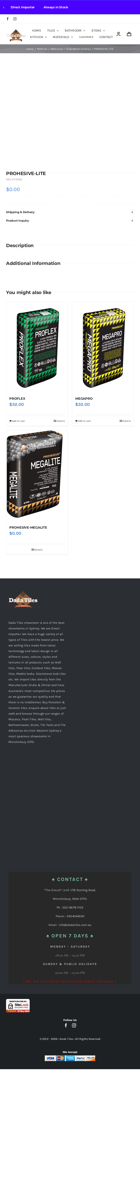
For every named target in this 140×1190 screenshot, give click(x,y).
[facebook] (7, 18)
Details (60, 421)
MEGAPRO (84, 399)
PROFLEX (17, 399)
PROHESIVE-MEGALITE (28, 527)
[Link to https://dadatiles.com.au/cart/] (129, 34)
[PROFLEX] (37, 347)
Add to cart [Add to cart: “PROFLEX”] (18, 421)
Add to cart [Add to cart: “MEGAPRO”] (84, 421)
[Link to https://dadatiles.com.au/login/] (118, 34)
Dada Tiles (66, 1039)
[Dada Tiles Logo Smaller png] (16, 30)
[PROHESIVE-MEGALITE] (37, 476)
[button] (70, 212)
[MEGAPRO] (103, 347)
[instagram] (15, 18)
